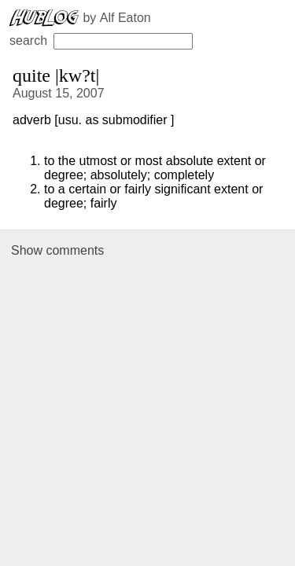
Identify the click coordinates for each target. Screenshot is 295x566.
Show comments (57, 250)
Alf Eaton (125, 17)
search (101, 40)
